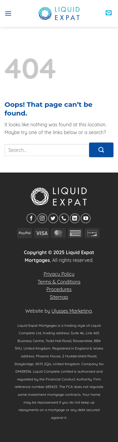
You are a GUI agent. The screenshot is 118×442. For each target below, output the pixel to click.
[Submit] (101, 150)
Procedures (59, 289)
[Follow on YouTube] (86, 218)
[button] (8, 13)
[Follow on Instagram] (42, 218)
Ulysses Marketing (71, 311)
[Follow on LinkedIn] (75, 218)
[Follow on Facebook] (31, 218)
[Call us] (64, 218)
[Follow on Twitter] (53, 218)
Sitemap (59, 297)
